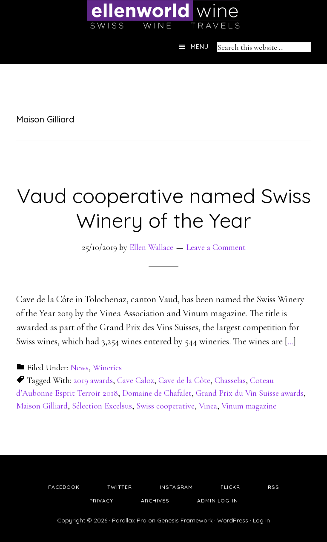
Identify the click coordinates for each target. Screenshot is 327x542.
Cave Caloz (135, 380)
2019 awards (93, 380)
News (79, 368)
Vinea (208, 406)
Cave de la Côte (184, 380)
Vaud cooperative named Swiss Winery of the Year (164, 208)
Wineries (107, 368)
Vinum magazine (248, 406)
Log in (261, 520)
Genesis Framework (184, 520)
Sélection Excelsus (102, 406)
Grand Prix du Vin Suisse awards (250, 393)
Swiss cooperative (165, 406)
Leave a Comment (216, 247)
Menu (200, 47)
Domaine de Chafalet (157, 393)
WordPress (232, 520)
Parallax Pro (129, 520)
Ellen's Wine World (163, 15)
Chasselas (230, 380)
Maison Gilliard (42, 406)
